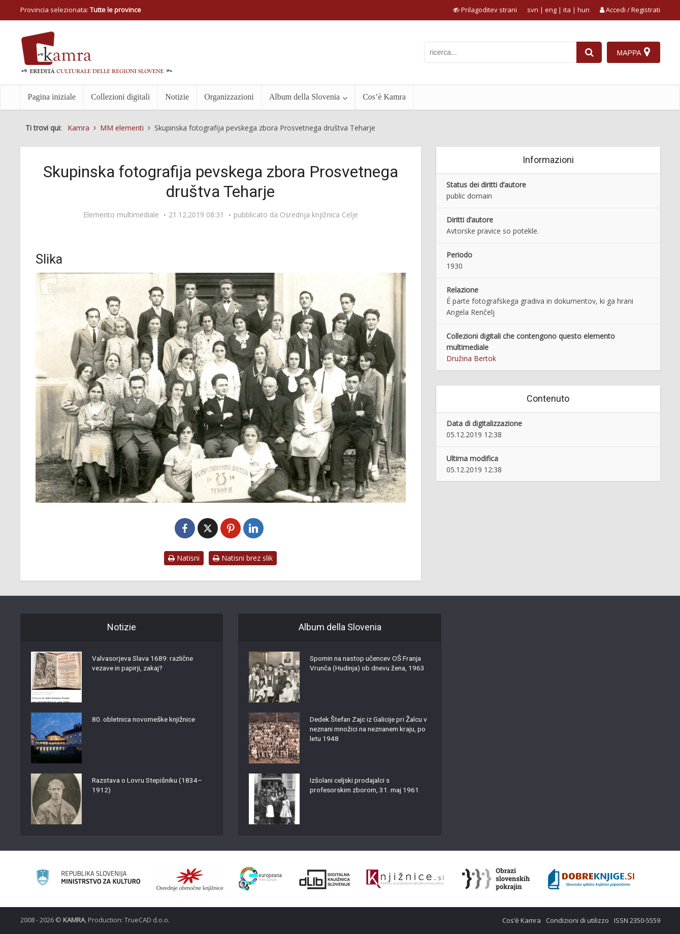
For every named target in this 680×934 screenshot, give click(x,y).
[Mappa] (633, 52)
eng (551, 9)
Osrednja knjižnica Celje (319, 214)
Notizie (177, 96)
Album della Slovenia (304, 96)
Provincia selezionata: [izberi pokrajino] (80, 9)
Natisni (184, 558)
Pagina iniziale (52, 96)
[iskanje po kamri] (500, 52)
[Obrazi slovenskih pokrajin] (496, 879)
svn (532, 9)
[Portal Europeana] (260, 879)
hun (583, 9)
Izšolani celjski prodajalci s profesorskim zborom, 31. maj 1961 (367, 786)
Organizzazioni (228, 96)
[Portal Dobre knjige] (591, 879)
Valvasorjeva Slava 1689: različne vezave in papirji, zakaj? (145, 664)
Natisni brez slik (243, 558)
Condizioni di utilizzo (577, 920)
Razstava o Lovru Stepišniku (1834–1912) (149, 786)
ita (567, 9)
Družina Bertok (471, 358)
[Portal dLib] (325, 879)
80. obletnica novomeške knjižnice (146, 720)
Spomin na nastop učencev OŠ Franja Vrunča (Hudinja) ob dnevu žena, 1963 (369, 669)
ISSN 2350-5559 (637, 920)
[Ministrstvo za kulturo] (88, 879)
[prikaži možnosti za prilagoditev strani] (485, 9)
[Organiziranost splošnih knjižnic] (190, 879)
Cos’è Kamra (384, 96)
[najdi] (589, 52)
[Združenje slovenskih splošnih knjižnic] (405, 879)
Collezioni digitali (120, 96)
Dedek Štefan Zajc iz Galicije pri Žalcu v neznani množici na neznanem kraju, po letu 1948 (369, 730)
